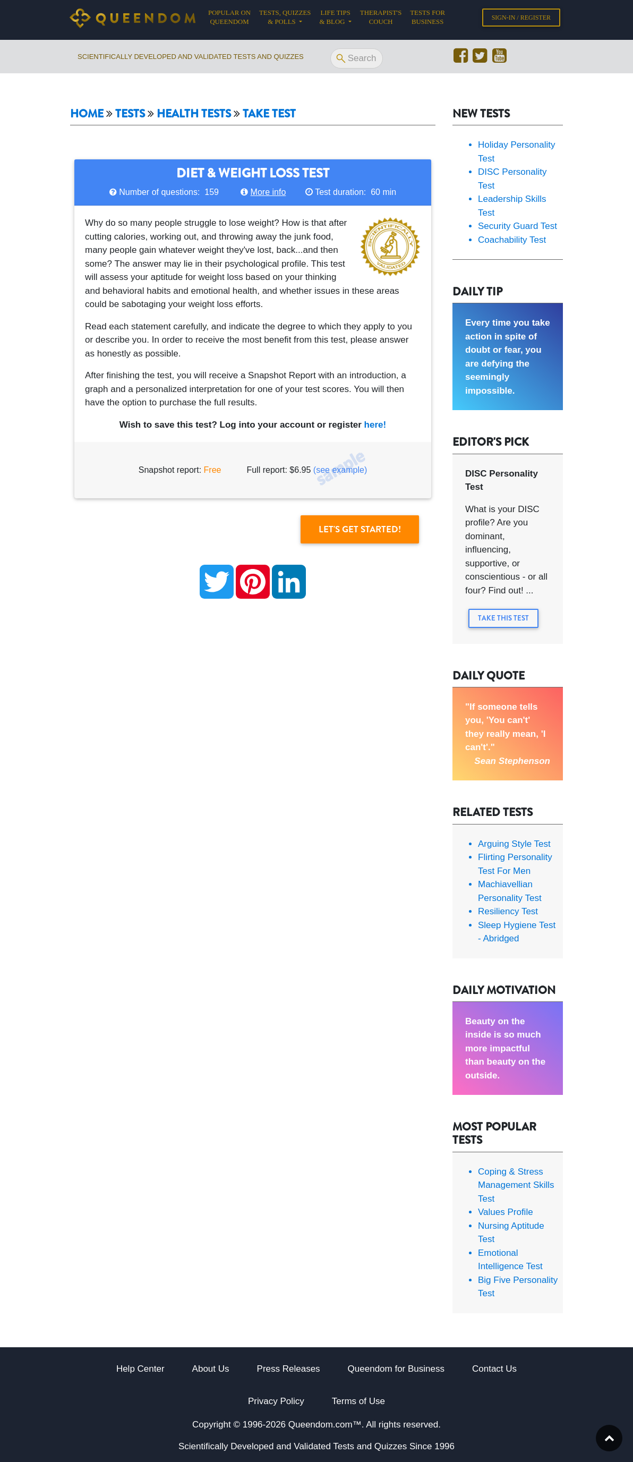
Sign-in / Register (521, 19)
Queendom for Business (396, 1369)
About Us (210, 1369)
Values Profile (505, 1212)
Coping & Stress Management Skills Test (516, 1185)
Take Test (269, 114)
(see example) (340, 469)
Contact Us (494, 1369)
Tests (130, 114)
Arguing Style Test (514, 844)
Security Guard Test (517, 226)
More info (268, 192)
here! (375, 425)
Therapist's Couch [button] (380, 19)
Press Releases (288, 1369)
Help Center (140, 1369)
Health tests (194, 114)
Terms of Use (358, 1401)
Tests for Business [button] (427, 19)
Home (87, 114)
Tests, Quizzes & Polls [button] (285, 19)
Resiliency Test (508, 911)
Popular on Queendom (231, 19)
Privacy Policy (276, 1401)
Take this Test (503, 618)
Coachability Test (512, 240)
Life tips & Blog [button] (334, 19)
